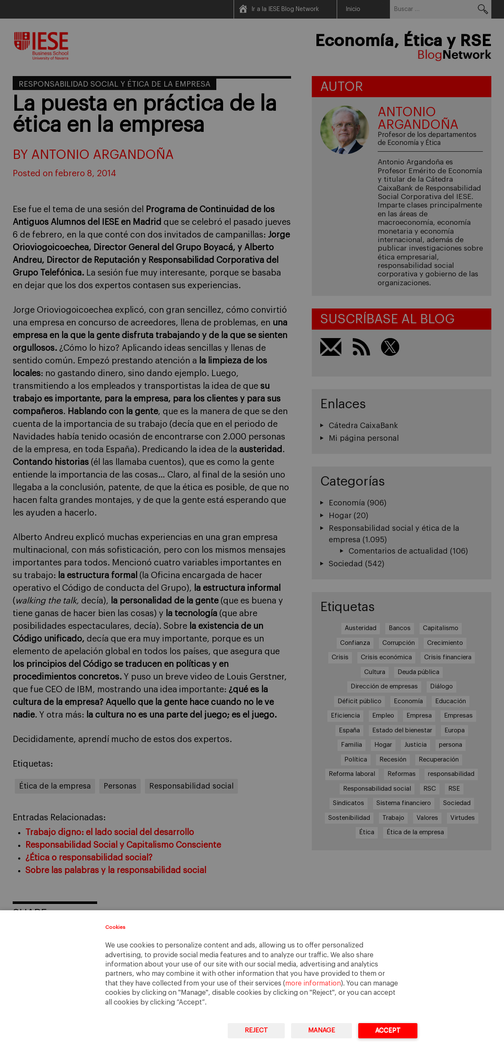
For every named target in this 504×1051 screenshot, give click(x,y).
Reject (256, 1030)
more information (313, 983)
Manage (321, 1030)
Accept (387, 1030)
